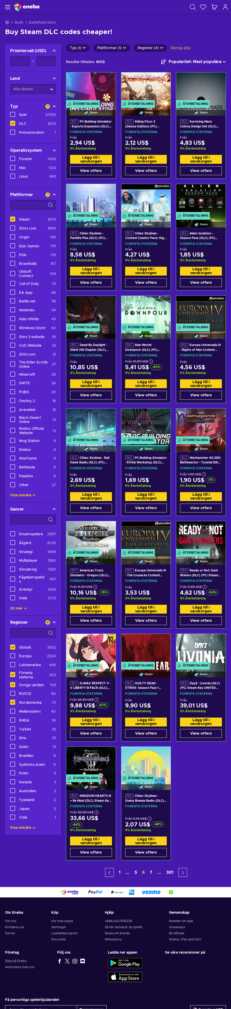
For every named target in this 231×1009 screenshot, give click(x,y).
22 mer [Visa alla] (18, 608)
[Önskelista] (203, 7)
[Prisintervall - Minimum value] (20, 61)
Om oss (10, 921)
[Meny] (7, 7)
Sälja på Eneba (16, 960)
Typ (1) (78, 48)
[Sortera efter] (193, 62)
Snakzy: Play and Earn (185, 939)
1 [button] (120, 872)
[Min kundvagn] (214, 7)
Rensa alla (180, 48)
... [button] (127, 872)
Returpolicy (113, 939)
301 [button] (169, 872)
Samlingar (58, 927)
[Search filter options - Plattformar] (33, 205)
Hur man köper (62, 921)
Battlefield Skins (42, 22)
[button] (109, 872)
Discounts (58, 939)
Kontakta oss (14, 927)
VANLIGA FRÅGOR (118, 921)
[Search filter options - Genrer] (33, 520)
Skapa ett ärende (117, 933)
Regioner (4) (150, 48)
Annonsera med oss (19, 967)
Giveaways (177, 927)
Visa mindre (23, 495)
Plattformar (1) (111, 48)
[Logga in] (225, 7)
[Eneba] (26, 7)
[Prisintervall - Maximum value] (46, 61)
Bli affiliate (176, 933)
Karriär (10, 933)
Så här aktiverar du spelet (123, 927)
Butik (19, 22)
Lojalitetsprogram (64, 933)
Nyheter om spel (181, 921)
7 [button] (151, 872)
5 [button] (136, 872)
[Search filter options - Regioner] (33, 633)
